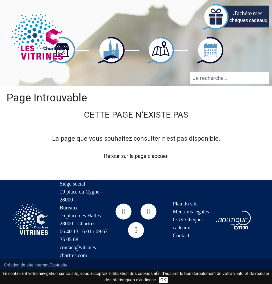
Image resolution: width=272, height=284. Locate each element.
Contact (181, 235)
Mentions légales (191, 211)
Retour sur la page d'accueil (136, 156)
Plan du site (185, 203)
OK (163, 279)
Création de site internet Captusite (35, 265)
